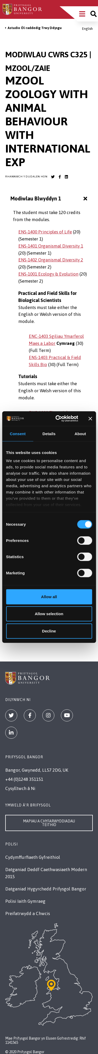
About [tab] (80, 433)
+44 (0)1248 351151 (24, 779)
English (87, 28)
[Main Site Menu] (82, 13)
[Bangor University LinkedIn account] (66, 177)
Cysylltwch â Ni (20, 788)
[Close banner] (90, 419)
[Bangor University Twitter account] (53, 177)
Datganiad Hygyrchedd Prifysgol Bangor (45, 889)
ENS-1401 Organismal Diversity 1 (50, 246)
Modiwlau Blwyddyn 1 (49, 198)
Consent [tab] (18, 433)
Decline (49, 631)
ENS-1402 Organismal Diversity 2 (50, 259)
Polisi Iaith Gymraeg (25, 901)
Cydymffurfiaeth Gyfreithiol (32, 857)
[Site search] (93, 13)
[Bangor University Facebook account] (59, 177)
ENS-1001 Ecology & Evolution (48, 274)
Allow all (49, 596)
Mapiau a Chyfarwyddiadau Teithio (49, 823)
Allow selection (49, 614)
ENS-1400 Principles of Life (45, 231)
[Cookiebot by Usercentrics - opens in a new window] (58, 418)
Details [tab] (49, 433)
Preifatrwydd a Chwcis (27, 913)
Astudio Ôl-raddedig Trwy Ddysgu (35, 28)
